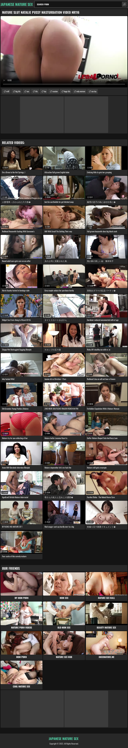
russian (55, 91)
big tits (17, 91)
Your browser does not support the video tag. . (64, 51)
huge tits (67, 91)
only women (80, 91)
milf (7, 91)
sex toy (93, 91)
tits (36, 91)
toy (45, 91)
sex (28, 91)
